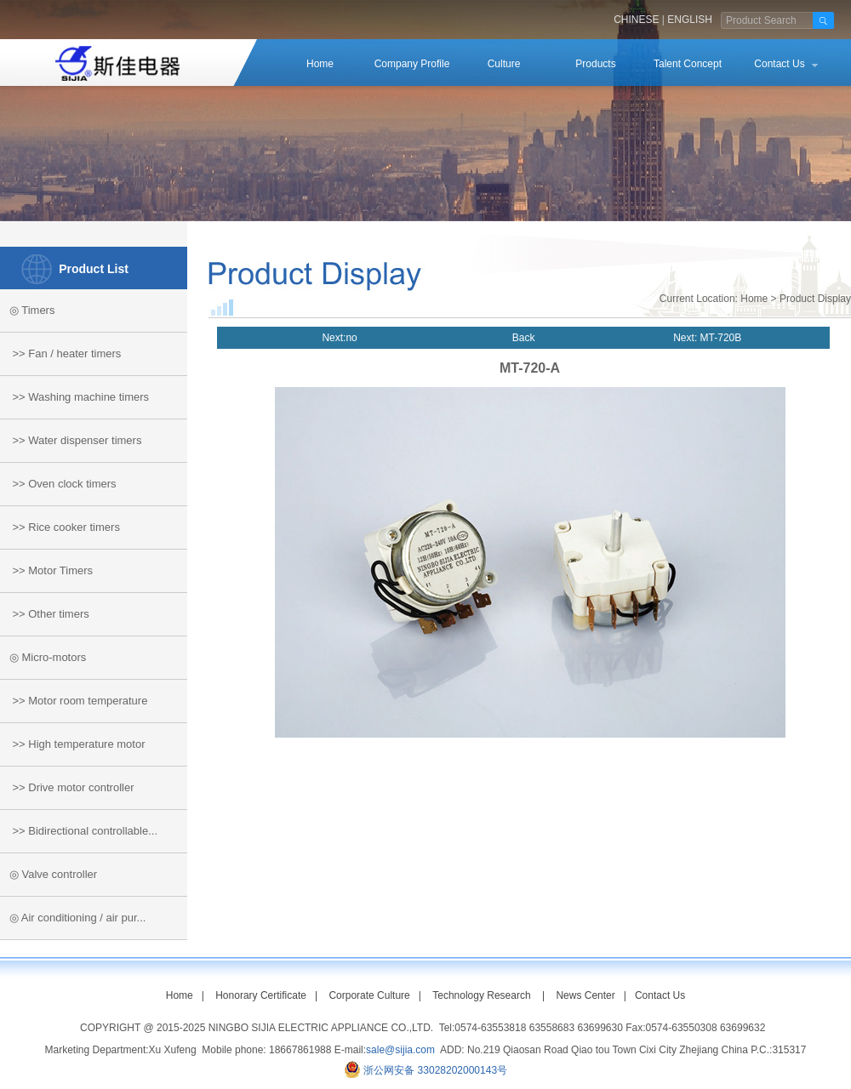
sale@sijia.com (400, 1050)
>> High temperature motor (73, 744)
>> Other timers (44, 613)
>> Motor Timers (46, 570)
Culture (504, 64)
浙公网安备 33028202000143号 (435, 1070)
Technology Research (481, 995)
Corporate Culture (368, 995)
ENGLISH (689, 20)
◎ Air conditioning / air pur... (73, 917)
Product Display (815, 299)
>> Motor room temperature (73, 700)
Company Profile (412, 64)
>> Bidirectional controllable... (78, 830)
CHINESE (636, 20)
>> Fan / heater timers (60, 353)
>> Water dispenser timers (70, 440)
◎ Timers (27, 310)
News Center (585, 995)
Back (523, 338)
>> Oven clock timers (58, 483)
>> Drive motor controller (67, 787)
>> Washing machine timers (74, 397)
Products (595, 64)
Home (320, 64)
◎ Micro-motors (43, 657)
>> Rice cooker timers (60, 527)
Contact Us (779, 64)
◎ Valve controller (48, 874)
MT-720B (719, 338)
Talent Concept (688, 64)
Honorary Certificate (260, 995)
